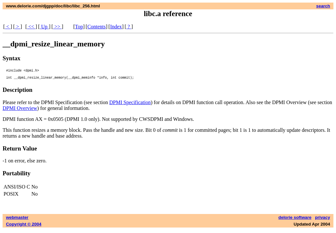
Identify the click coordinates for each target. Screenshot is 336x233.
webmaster (17, 220)
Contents (96, 26)
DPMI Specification (130, 105)
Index (116, 26)
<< (31, 26)
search (323, 6)
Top (79, 26)
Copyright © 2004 (23, 227)
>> (57, 26)
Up (44, 26)
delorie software (295, 220)
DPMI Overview (20, 111)
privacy (322, 220)
